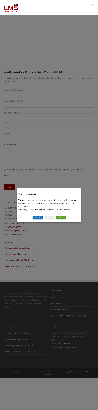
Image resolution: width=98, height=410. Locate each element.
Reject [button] (49, 218)
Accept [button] (61, 218)
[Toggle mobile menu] (92, 4)
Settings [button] (38, 218)
